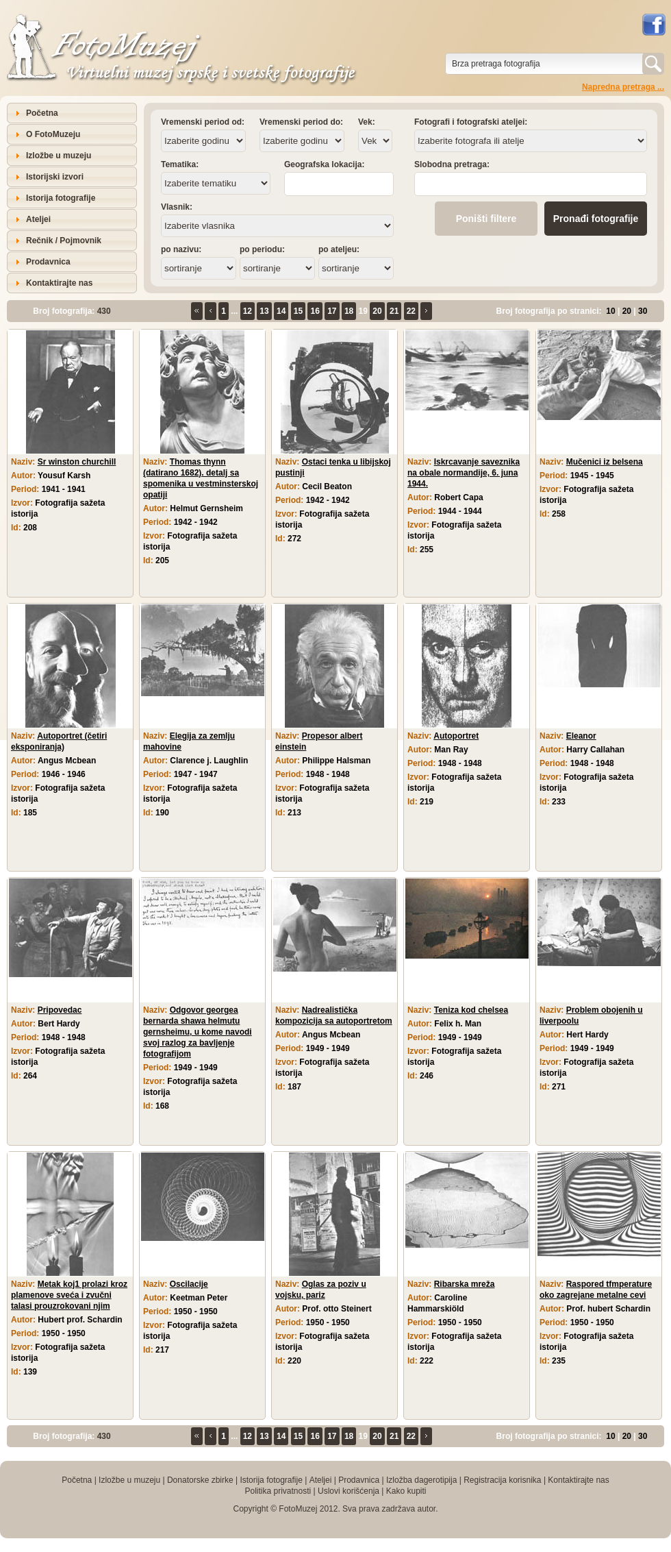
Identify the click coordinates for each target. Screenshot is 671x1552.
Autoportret (456, 736)
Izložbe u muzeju (58, 155)
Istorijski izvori (55, 177)
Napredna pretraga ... (623, 87)
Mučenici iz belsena (604, 462)
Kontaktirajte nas (59, 283)
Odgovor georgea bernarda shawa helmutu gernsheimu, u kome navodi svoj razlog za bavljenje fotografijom (197, 1032)
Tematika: (180, 164)
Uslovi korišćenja (348, 1491)
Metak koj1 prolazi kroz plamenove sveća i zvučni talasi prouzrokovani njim (69, 1295)
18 (348, 311)
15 (298, 311)
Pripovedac (60, 1010)
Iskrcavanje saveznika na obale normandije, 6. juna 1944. (463, 473)
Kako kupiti (406, 1491)
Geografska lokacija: (324, 164)
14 (281, 311)
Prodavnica (48, 262)
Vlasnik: (176, 207)
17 (331, 311)
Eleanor (581, 736)
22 (411, 311)
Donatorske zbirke (200, 1480)
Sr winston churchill (77, 462)
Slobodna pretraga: (452, 164)
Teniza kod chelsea (471, 1010)
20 (376, 311)
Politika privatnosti (277, 1491)
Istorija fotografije (60, 198)
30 (642, 311)
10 (610, 311)
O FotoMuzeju (53, 134)
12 (247, 311)
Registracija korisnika (502, 1480)
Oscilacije (189, 1284)
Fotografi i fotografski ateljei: (470, 122)
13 (263, 311)
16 (314, 311)
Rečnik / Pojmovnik (63, 240)
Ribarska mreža (464, 1284)
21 (394, 311)
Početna (42, 113)
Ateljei (38, 219)
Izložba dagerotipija (421, 1480)
